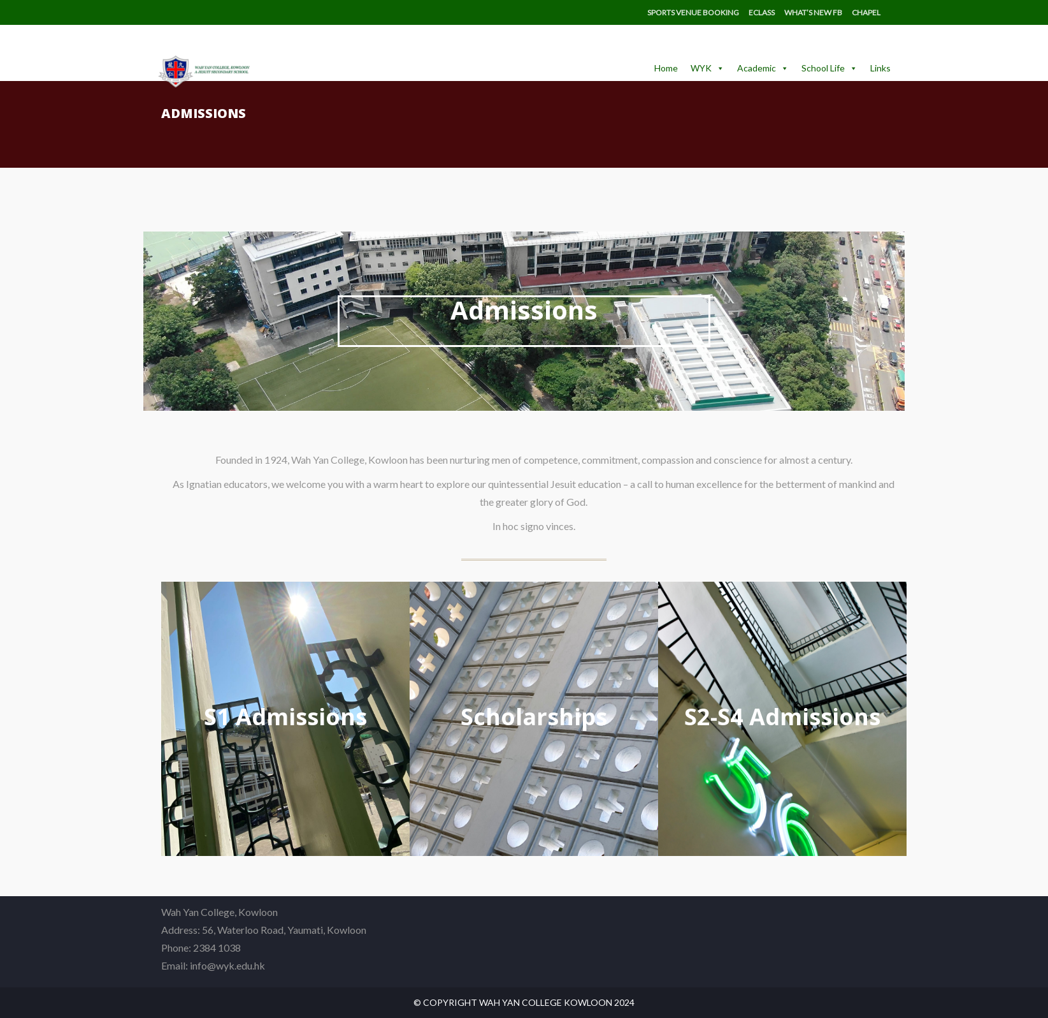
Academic (763, 68)
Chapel (866, 12)
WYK (707, 68)
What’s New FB (813, 12)
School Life (829, 68)
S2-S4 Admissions (782, 716)
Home (666, 68)
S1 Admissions (285, 716)
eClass (762, 12)
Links (880, 68)
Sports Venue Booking (693, 12)
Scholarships (534, 716)
